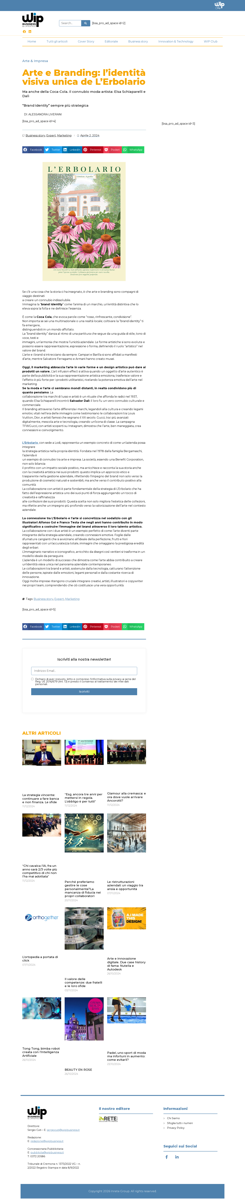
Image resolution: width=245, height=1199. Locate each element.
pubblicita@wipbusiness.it (47, 1153)
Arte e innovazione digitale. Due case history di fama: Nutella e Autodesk (126, 964)
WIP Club (210, 42)
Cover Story (86, 42)
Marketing (64, 136)
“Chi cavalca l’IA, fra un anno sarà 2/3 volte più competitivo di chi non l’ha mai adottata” (39, 872)
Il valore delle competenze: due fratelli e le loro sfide (83, 983)
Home (32, 42)
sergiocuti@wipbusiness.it (63, 1130)
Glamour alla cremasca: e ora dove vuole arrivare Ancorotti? (126, 797)
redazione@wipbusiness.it (46, 1141)
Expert (51, 136)
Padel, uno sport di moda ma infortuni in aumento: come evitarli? (126, 1057)
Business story (138, 42)
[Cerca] (85, 24)
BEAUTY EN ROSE (78, 1070)
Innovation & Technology (175, 42)
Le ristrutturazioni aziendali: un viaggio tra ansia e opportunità (125, 886)
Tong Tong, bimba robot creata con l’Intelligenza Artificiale (41, 1052)
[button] (33, 150)
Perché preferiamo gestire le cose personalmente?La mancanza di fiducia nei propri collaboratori (83, 889)
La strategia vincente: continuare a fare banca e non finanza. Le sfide (40, 799)
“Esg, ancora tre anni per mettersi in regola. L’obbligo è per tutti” (83, 798)
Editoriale (111, 42)
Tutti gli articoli (57, 42)
